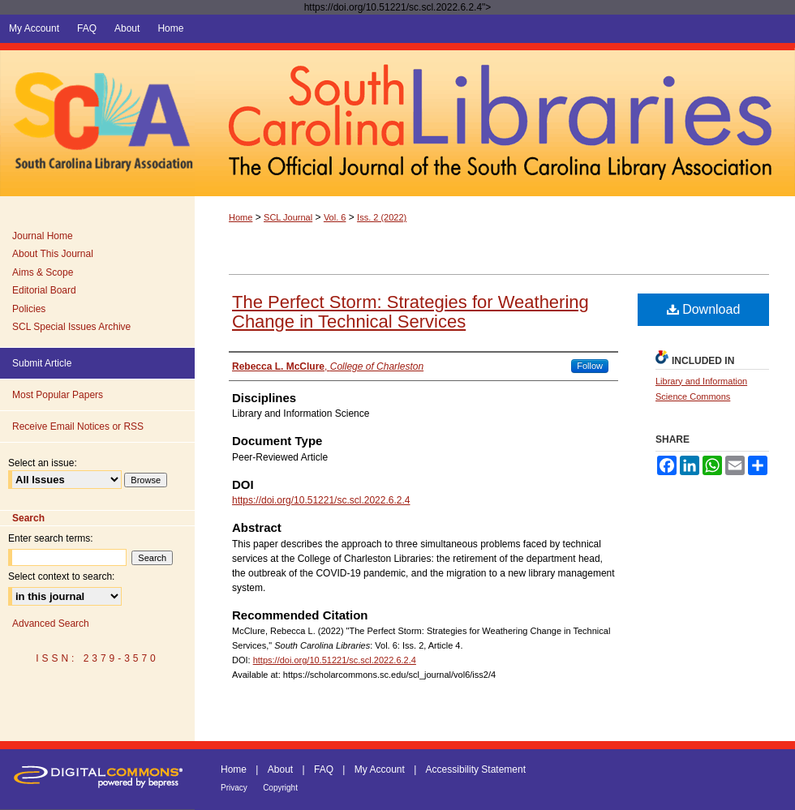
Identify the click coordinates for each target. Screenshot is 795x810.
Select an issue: (42, 463)
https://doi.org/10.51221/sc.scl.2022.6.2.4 (321, 500)
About (280, 769)
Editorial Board (44, 290)
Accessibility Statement (476, 769)
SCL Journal (288, 217)
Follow (590, 366)
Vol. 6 (335, 217)
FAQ (323, 769)
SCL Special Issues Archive (71, 326)
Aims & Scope (42, 272)
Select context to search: (61, 576)
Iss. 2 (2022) (381, 217)
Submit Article (41, 363)
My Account (380, 769)
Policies (28, 309)
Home (240, 217)
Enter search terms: (50, 538)
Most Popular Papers (57, 395)
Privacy (234, 787)
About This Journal (52, 253)
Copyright (280, 787)
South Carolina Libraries (495, 119)
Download (704, 309)
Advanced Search (50, 623)
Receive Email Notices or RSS (78, 426)
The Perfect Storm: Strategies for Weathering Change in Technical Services (410, 312)
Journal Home (42, 236)
